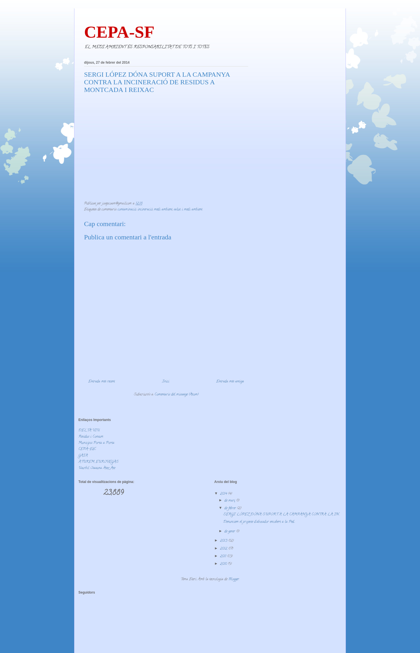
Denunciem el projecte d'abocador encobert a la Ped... (259, 522)
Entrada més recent (101, 382)
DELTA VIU (89, 430)
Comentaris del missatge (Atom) (177, 395)
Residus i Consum (90, 437)
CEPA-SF (119, 32)
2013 (224, 541)
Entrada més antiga (230, 382)
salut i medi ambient (188, 209)
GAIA (83, 456)
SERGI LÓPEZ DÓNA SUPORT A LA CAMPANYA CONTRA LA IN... (281, 514)
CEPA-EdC (87, 449)
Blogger (233, 579)
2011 (223, 556)
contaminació (127, 209)
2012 (224, 549)
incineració (145, 209)
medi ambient (163, 209)
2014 (224, 494)
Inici (165, 382)
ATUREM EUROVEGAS (98, 462)
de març (230, 501)
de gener (230, 531)
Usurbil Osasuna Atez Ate (96, 468)
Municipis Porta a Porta (96, 443)
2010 (224, 564)
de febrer (230, 508)
